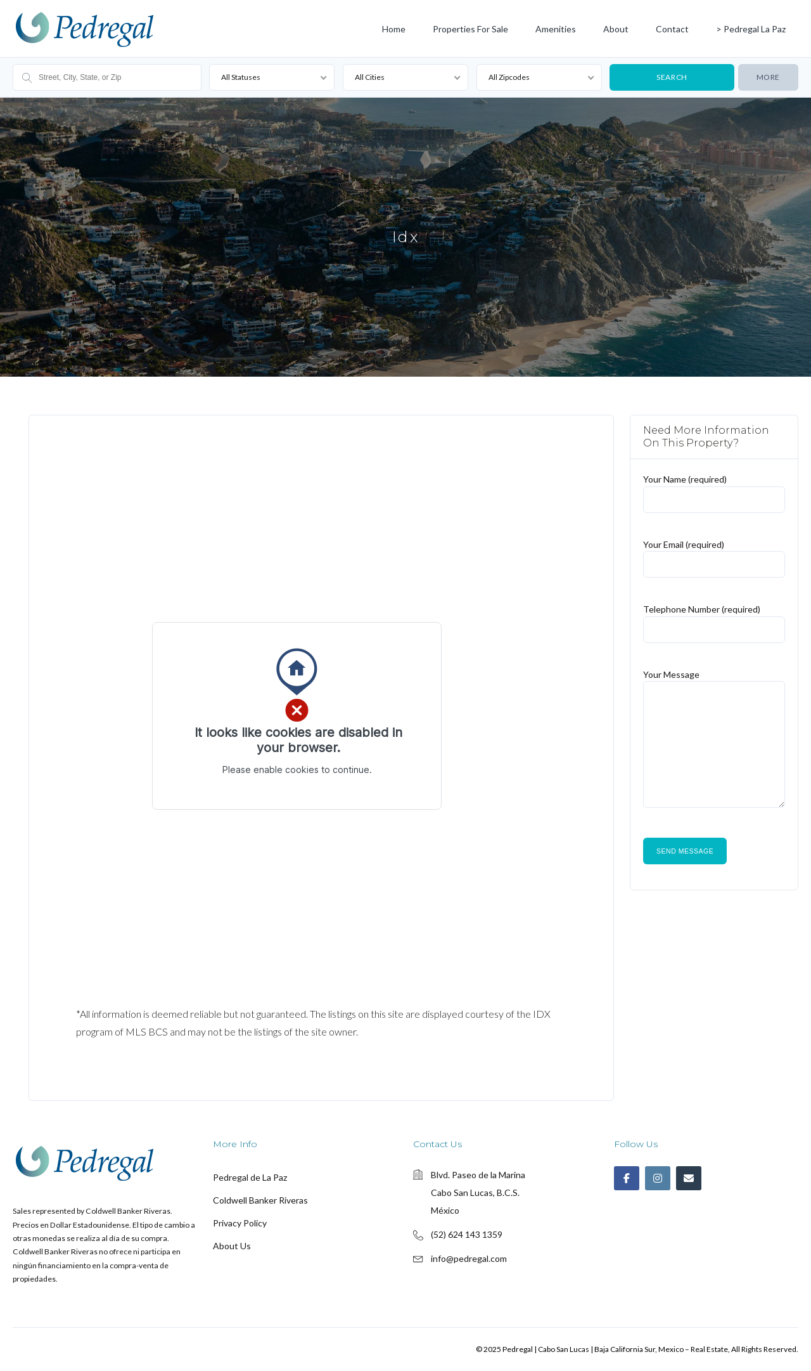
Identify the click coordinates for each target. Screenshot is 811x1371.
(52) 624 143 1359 (466, 1234)
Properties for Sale (470, 28)
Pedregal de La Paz (250, 1177)
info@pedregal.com (469, 1258)
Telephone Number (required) (714, 619)
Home (394, 28)
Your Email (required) (714, 554)
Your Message (714, 744)
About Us (232, 1245)
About (616, 28)
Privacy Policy (240, 1223)
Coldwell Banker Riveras (260, 1200)
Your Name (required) (714, 489)
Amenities (555, 28)
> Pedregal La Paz (751, 28)
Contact (672, 28)
